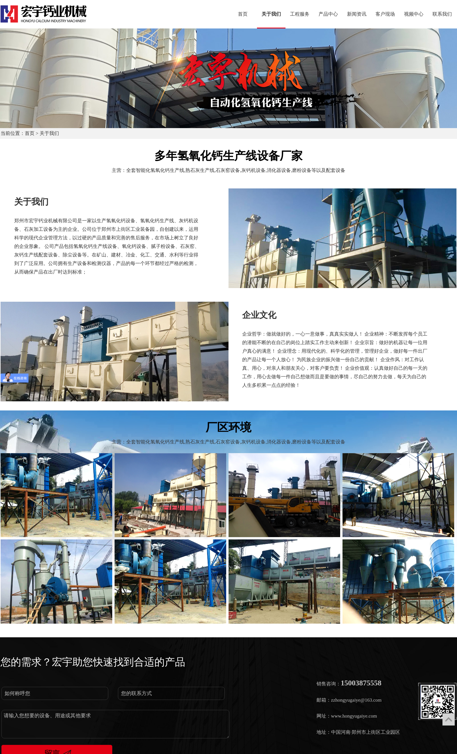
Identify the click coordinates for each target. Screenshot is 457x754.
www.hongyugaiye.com (354, 716)
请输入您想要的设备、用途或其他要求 (115, 724)
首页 (29, 133)
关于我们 (49, 133)
